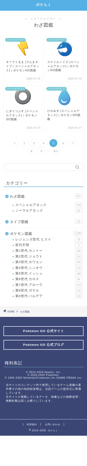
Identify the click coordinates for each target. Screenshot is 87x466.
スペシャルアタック (48, 205)
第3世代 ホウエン (48, 262)
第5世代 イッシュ (48, 273)
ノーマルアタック (48, 210)
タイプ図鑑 (46, 221)
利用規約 (32, 424)
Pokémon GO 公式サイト (43, 331)
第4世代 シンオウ (48, 268)
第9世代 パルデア (48, 296)
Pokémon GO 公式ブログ (43, 344)
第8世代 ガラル (48, 290)
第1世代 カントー (48, 250)
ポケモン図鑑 (46, 233)
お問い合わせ (52, 424)
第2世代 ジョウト (48, 256)
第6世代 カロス (48, 279)
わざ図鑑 (46, 196)
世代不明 (48, 245)
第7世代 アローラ (48, 285)
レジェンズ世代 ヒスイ (48, 239)
